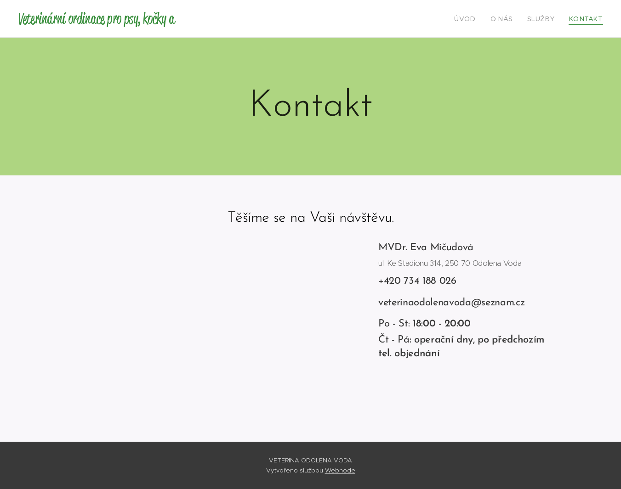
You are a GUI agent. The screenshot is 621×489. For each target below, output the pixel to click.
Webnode (340, 470)
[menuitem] (476, 18)
